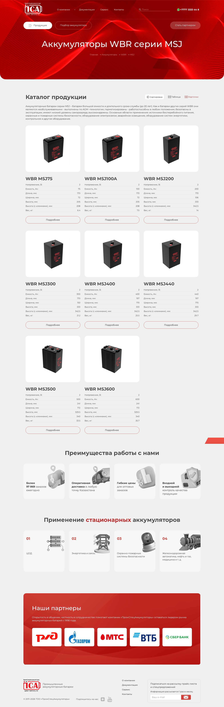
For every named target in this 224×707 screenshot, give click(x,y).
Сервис (102, 9)
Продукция (40, 25)
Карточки (191, 97)
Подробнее (53, 219)
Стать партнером (185, 25)
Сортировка (154, 97)
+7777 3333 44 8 (189, 9)
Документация (84, 9)
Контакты (117, 9)
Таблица (174, 97)
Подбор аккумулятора (73, 25)
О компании (64, 9)
